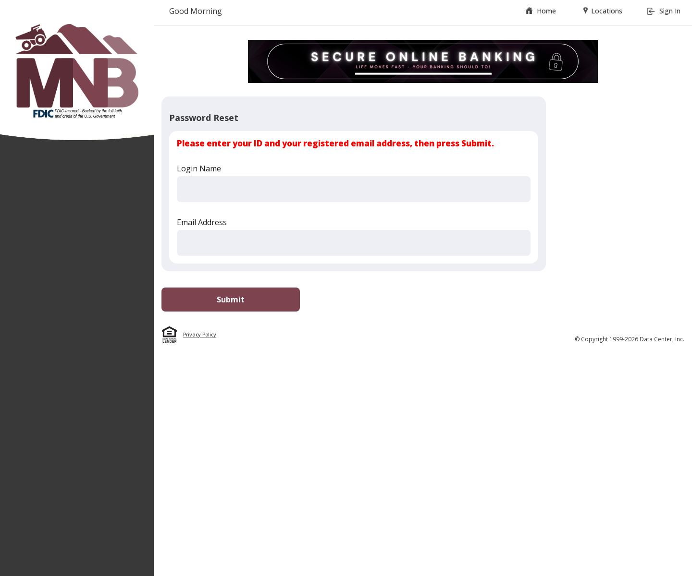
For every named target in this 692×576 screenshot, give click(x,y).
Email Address (202, 222)
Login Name (199, 168)
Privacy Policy (199, 334)
